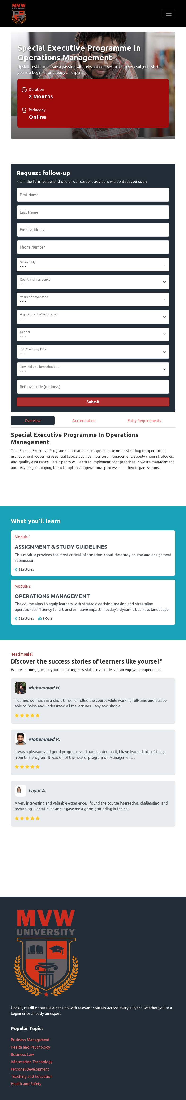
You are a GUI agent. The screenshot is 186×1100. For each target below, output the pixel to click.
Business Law (22, 1054)
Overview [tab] (32, 421)
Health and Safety (26, 1084)
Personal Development (30, 1069)
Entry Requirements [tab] (144, 421)
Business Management (30, 1040)
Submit (93, 402)
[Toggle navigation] (168, 13)
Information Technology (31, 1062)
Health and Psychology (30, 1047)
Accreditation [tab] (84, 421)
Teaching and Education (31, 1076)
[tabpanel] (93, 455)
